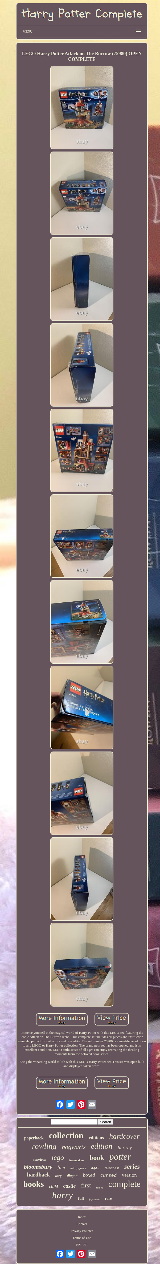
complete (124, 1184)
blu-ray (125, 1147)
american (39, 1160)
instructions (76, 1160)
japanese (94, 1199)
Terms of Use (82, 1238)
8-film (95, 1168)
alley (58, 1176)
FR (85, 1245)
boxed (89, 1175)
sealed (99, 1187)
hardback (38, 1174)
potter (120, 1157)
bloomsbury (38, 1166)
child (53, 1186)
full (81, 1198)
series (132, 1166)
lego (58, 1158)
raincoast (112, 1168)
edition (102, 1146)
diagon (72, 1176)
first (86, 1185)
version (129, 1175)
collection (66, 1135)
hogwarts (73, 1146)
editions (96, 1137)
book (96, 1158)
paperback (34, 1138)
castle (69, 1186)
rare (108, 1199)
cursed (108, 1175)
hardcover (124, 1136)
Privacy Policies (82, 1231)
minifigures (78, 1168)
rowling (44, 1146)
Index (82, 1217)
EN (78, 1245)
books (33, 1184)
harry (62, 1195)
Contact (81, 1224)
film (61, 1167)
